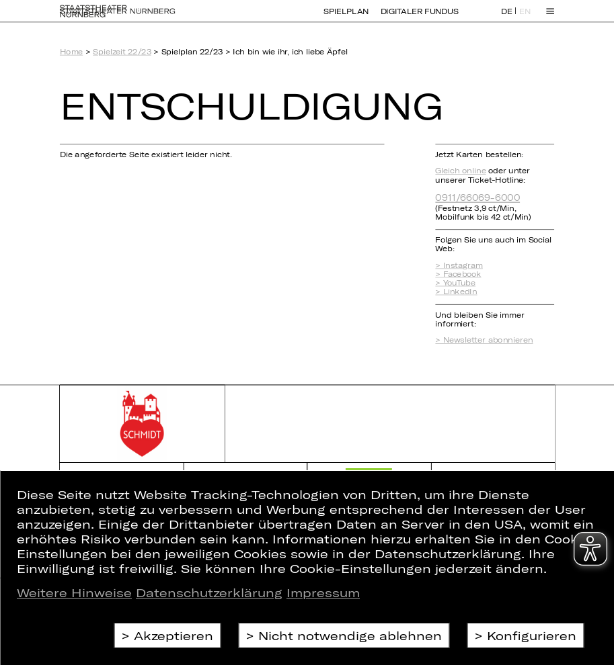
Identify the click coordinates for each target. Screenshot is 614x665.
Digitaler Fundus (420, 17)
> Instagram (459, 265)
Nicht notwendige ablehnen (350, 635)
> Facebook (458, 273)
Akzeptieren (173, 635)
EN (525, 18)
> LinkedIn (456, 291)
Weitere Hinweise (74, 592)
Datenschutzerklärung (209, 592)
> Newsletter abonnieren (484, 340)
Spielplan (345, 17)
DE (506, 18)
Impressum (323, 592)
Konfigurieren (531, 635)
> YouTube (455, 283)
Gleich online (460, 171)
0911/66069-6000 (477, 197)
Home (71, 52)
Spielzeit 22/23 (122, 52)
